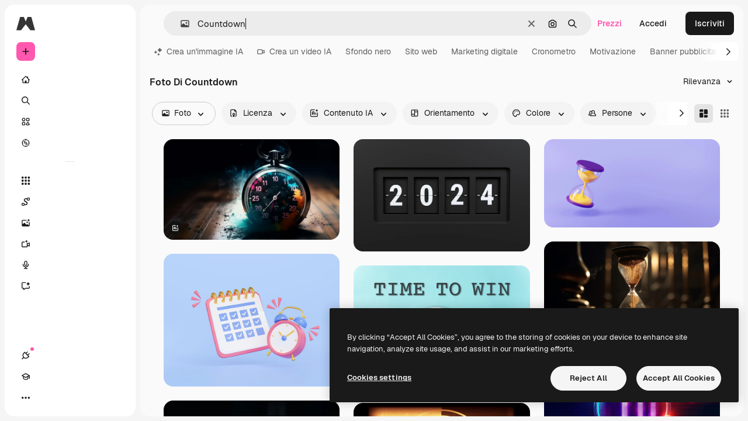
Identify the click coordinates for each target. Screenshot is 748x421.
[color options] (539, 113)
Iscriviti (710, 23)
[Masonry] (703, 113)
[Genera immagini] (70, 222)
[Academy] (46, 397)
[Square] (724, 113)
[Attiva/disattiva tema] (67, 397)
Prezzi (609, 23)
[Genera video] (70, 243)
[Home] (70, 79)
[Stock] (70, 121)
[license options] (258, 113)
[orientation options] (450, 113)
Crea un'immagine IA (198, 51)
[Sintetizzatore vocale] (70, 265)
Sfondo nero (368, 51)
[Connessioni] (25, 397)
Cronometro (554, 51)
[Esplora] (70, 142)
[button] (180, 23)
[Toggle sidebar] (114, 23)
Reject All (588, 378)
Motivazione (613, 51)
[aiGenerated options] (349, 113)
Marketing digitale (484, 51)
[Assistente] (70, 286)
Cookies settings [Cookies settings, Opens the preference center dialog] (379, 377)
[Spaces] (70, 201)
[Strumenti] (70, 180)
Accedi (653, 23)
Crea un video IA (294, 51)
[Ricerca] (70, 100)
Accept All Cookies (679, 378)
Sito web (421, 51)
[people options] (618, 113)
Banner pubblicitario (687, 51)
